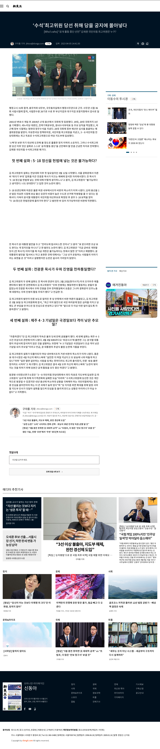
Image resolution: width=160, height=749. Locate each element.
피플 (94, 697)
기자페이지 (119, 697)
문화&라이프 (76, 693)
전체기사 (96, 702)
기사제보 (140, 684)
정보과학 (96, 693)
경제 (94, 684)
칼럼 (73, 702)
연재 (116, 684)
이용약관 (58, 730)
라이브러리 (119, 693)
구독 (48, 44)
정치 (73, 684)
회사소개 (14, 730)
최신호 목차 (119, 688)
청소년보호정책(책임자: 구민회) (91, 730)
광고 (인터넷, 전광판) (28, 730)
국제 (94, 688)
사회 (73, 688)
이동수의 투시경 (117, 99)
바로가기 (146, 285)
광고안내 (140, 693)
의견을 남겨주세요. (19, 460)
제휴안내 (41, 730)
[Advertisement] (47, 222)
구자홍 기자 (29, 409)
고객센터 (50, 730)
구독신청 (140, 688)
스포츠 (74, 697)
